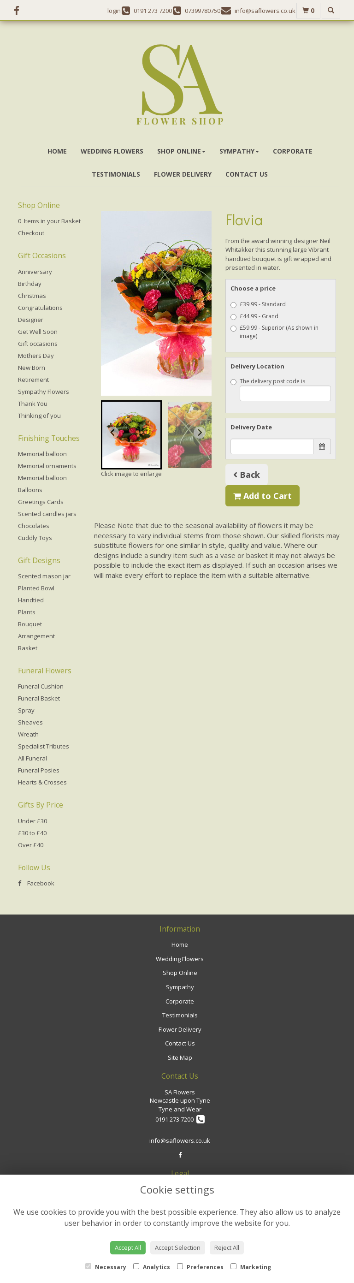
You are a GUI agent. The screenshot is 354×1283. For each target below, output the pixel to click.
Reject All (226, 1247)
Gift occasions (38, 343)
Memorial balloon (42, 454)
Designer (30, 319)
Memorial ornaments (47, 466)
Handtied (31, 600)
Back (246, 474)
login (114, 10)
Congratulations (40, 307)
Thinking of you (39, 415)
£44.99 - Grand (254, 316)
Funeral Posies (38, 770)
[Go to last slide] (113, 433)
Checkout (31, 233)
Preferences (200, 1267)
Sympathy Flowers (43, 391)
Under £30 (32, 821)
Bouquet (30, 624)
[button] (131, 434)
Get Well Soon (38, 331)
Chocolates (33, 526)
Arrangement (36, 636)
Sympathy (239, 151)
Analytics (151, 1267)
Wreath (28, 734)
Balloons (30, 490)
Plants (26, 612)
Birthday (29, 283)
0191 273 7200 (180, 1119)
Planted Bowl (36, 588)
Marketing (250, 1267)
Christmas (32, 295)
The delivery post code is (280, 389)
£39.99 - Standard (258, 304)
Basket (27, 648)
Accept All (128, 1247)
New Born (31, 367)
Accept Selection (178, 1247)
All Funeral (32, 758)
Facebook (36, 883)
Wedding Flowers (112, 151)
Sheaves (30, 722)
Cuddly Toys (35, 538)
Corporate (293, 151)
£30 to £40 (32, 833)
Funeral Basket (39, 698)
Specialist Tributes (43, 746)
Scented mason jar (44, 576)
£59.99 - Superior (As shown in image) (274, 332)
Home (57, 151)
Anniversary (35, 271)
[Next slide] (200, 433)
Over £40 (30, 845)
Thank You (32, 403)
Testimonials (116, 174)
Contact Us (246, 174)
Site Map (180, 1057)
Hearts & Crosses (42, 782)
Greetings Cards (41, 502)
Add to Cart (262, 495)
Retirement (33, 379)
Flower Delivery (183, 174)
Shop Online (181, 151)
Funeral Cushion (41, 686)
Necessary (105, 1267)
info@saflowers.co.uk (179, 1140)
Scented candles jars (47, 514)
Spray (26, 710)
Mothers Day (36, 355)
